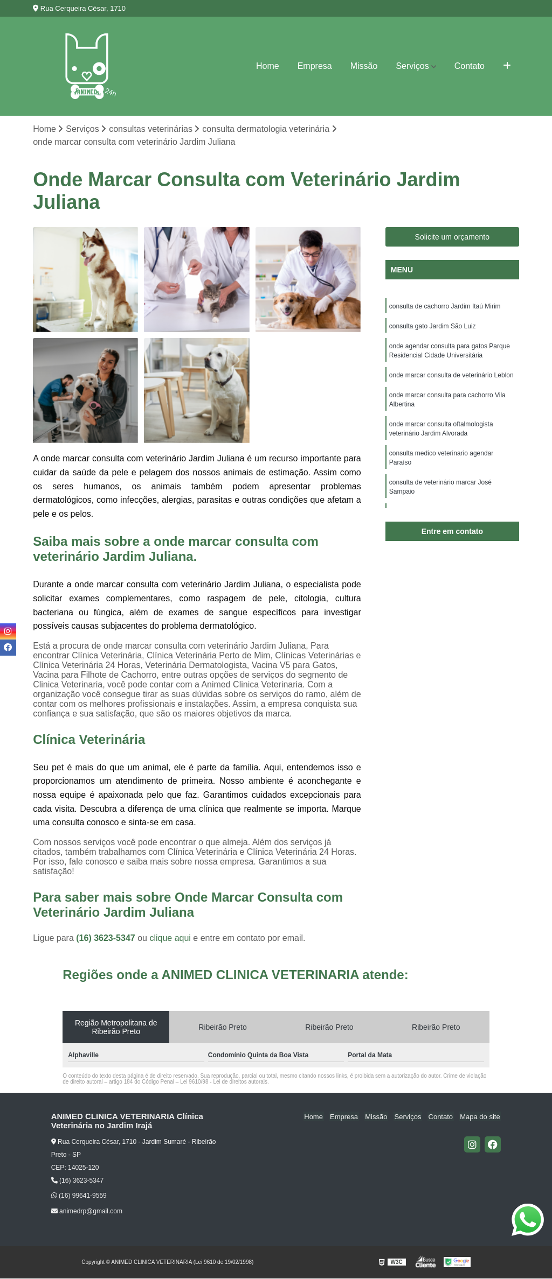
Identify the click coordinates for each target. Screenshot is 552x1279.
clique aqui (170, 938)
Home (267, 66)
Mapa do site (481, 1117)
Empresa (315, 66)
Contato (469, 66)
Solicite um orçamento (452, 237)
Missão (364, 66)
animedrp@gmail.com (86, 1211)
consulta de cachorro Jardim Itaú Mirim (445, 307)
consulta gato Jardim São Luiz (432, 327)
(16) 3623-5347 (106, 938)
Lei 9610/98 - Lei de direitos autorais (223, 1082)
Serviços (412, 66)
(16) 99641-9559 (79, 1196)
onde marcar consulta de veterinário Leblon (451, 378)
